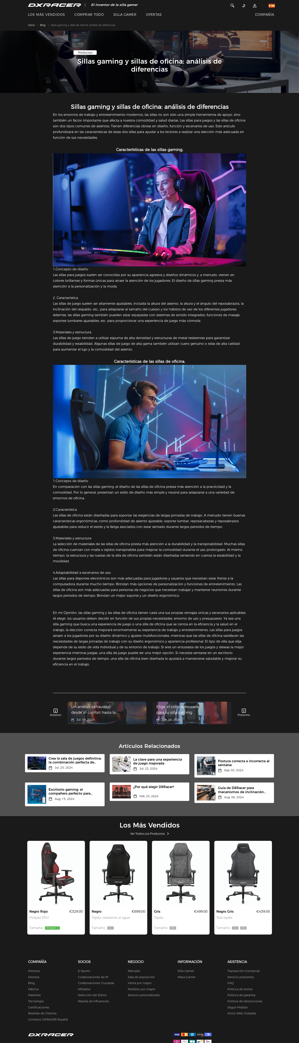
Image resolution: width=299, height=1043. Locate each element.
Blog (43, 25)
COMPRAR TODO (89, 15)
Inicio (31, 25)
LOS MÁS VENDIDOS (46, 15)
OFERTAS (154, 15)
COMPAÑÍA (264, 15)
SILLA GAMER (124, 15)
